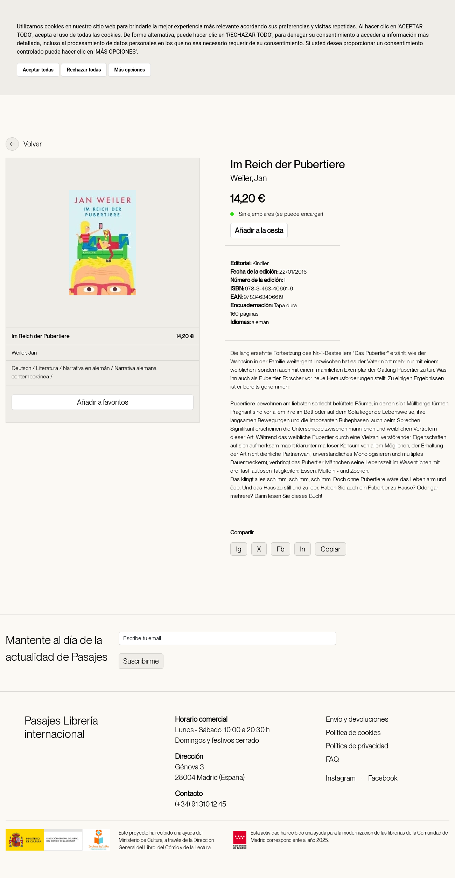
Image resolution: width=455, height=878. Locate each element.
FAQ (332, 759)
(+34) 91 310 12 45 (200, 804)
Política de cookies (353, 732)
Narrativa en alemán (86, 368)
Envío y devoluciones (357, 719)
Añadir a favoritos (102, 402)
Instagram (341, 778)
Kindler (260, 263)
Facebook (382, 778)
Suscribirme (141, 661)
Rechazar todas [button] (84, 70)
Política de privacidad (357, 746)
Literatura (47, 368)
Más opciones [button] (129, 70)
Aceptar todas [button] (38, 70)
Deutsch (21, 368)
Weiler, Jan (248, 178)
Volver (24, 144)
